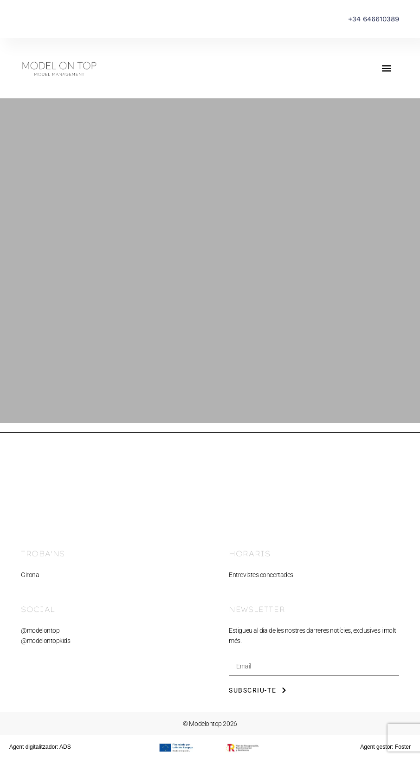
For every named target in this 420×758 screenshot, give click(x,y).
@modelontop (40, 630)
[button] (386, 68)
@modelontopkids (45, 640)
